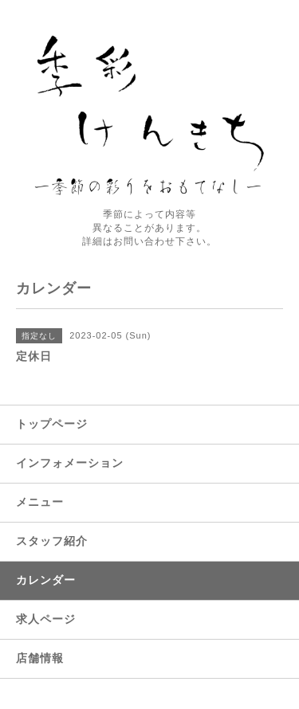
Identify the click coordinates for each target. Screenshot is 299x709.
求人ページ (46, 619)
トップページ (52, 423)
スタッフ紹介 (52, 541)
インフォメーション (70, 462)
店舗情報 (40, 658)
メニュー (40, 502)
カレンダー (46, 580)
